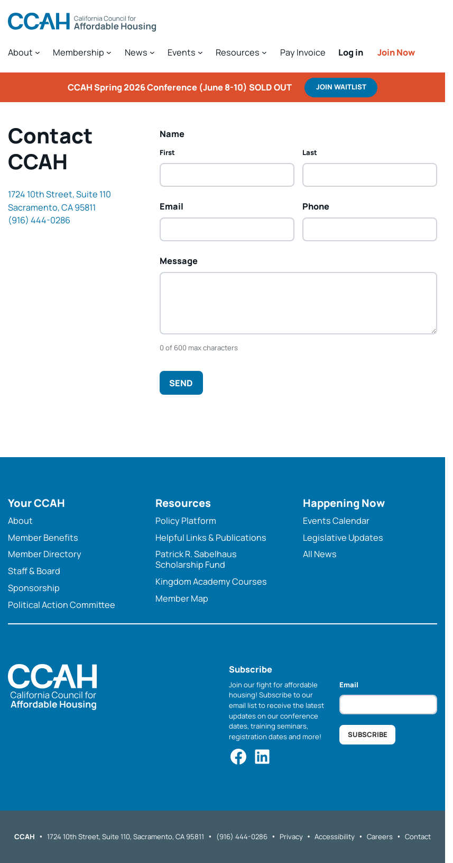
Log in (350, 52)
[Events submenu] (185, 52)
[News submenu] (140, 52)
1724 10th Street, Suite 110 (59, 194)
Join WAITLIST (341, 87)
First (167, 152)
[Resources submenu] (241, 52)
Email (171, 206)
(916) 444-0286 (39, 220)
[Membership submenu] (82, 52)
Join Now (396, 52)
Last (309, 152)
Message (179, 261)
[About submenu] (24, 52)
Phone (315, 206)
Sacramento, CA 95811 (52, 207)
